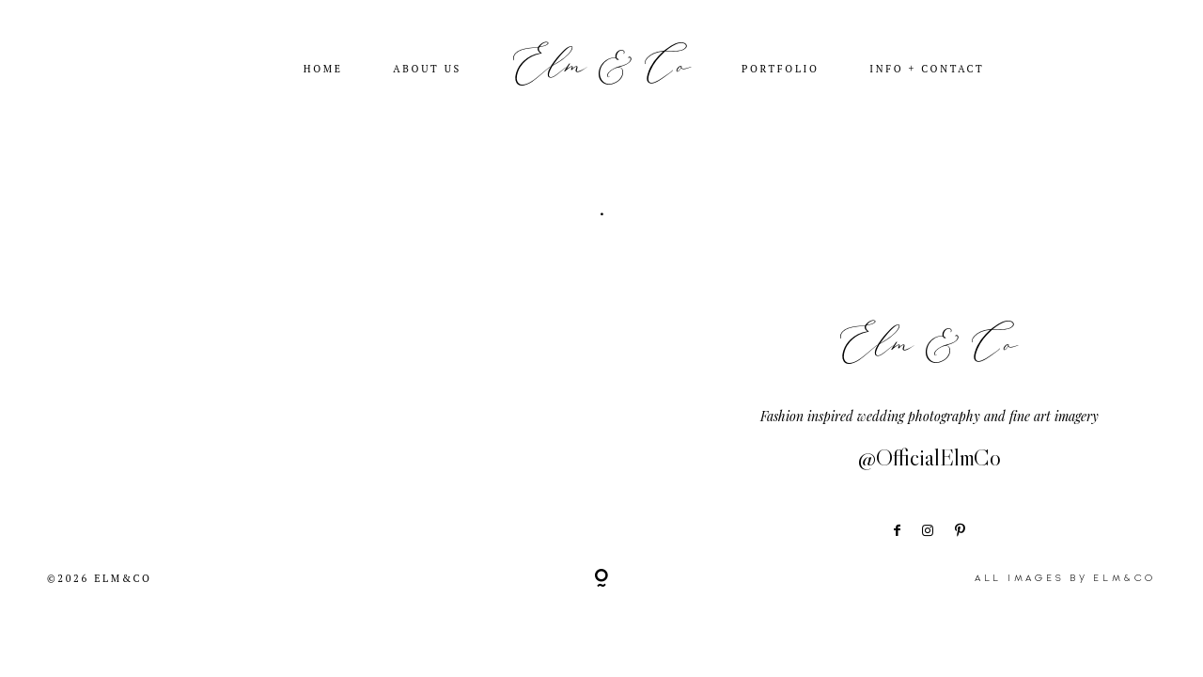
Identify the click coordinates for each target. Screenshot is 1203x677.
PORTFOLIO (781, 69)
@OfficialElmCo (929, 458)
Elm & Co (602, 67)
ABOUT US (427, 69)
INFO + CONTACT (926, 69)
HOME (323, 69)
